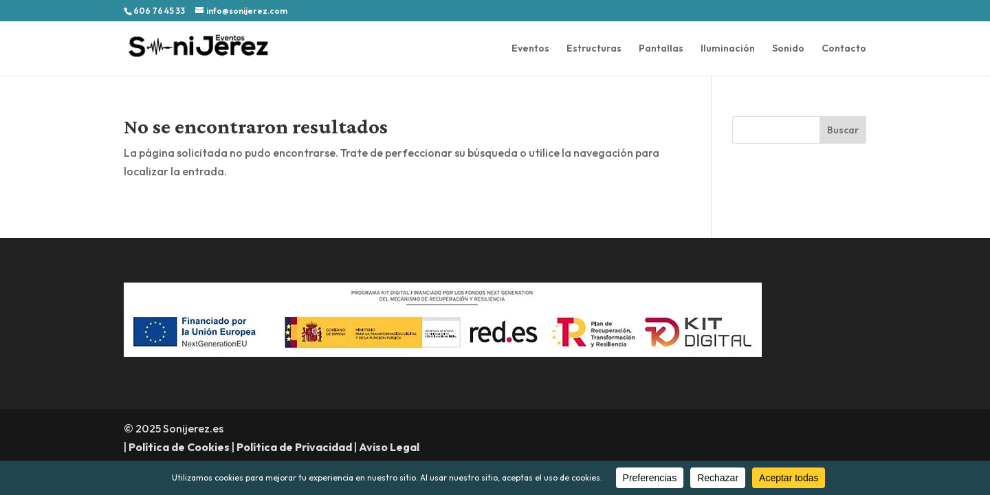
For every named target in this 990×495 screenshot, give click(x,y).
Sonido (788, 48)
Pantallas (661, 48)
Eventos (530, 48)
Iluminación (728, 48)
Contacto (844, 48)
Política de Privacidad (294, 447)
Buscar (843, 130)
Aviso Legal (389, 447)
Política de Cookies (179, 447)
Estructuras (594, 48)
